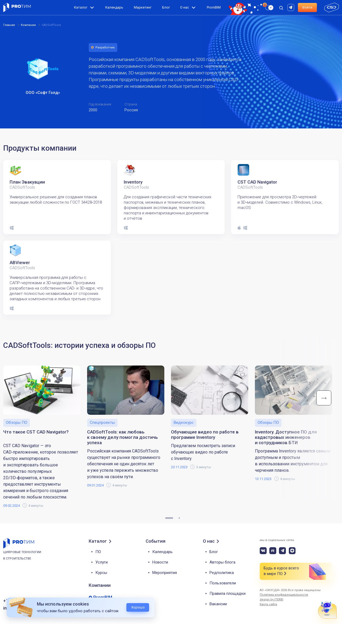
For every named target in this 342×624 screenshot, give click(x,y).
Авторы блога (222, 562)
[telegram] (282, 550)
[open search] (281, 7)
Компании (100, 585)
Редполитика (221, 572)
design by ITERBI (271, 599)
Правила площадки (227, 593)
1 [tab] (169, 518)
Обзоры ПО (16, 422)
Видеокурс (184, 422)
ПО (98, 551)
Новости (160, 562)
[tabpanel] (57, 197)
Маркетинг (142, 7)
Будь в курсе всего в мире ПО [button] (281, 571)
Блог (166, 7)
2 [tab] (179, 518)
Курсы (101, 572)
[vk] (263, 550)
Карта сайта (268, 604)
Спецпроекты (102, 422)
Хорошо (138, 607)
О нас (184, 7)
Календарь (114, 7)
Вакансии (218, 604)
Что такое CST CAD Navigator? (36, 432)
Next (323, 397)
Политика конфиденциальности (284, 594)
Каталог (80, 7)
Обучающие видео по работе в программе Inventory (205, 434)
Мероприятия (164, 572)
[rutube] (291, 7)
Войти (307, 7)
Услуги (101, 562)
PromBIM (214, 7)
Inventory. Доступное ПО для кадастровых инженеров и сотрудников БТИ (286, 437)
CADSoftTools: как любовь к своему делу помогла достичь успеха (122, 437)
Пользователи (222, 583)
